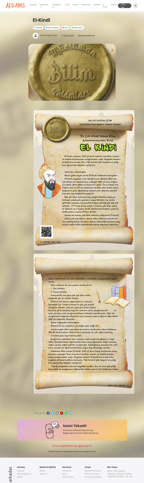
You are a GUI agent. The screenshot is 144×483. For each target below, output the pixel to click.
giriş (80, 445)
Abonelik (96, 4)
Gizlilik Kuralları (68, 477)
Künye (64, 474)
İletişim (114, 4)
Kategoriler (44, 5)
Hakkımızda (85, 4)
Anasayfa (33, 4)
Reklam (42, 471)
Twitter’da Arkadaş (92, 474)
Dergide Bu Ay (56, 5)
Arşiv (67, 4)
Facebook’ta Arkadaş (93, 471)
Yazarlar (75, 4)
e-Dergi (105, 5)
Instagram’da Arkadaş (93, 477)
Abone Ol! (43, 474)
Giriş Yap (123, 5)
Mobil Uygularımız (24, 474)
